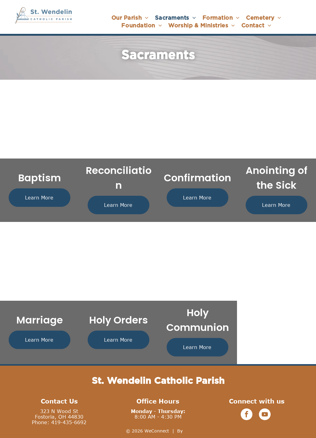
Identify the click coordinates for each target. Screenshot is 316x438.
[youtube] (265, 415)
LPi (187, 430)
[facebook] (246, 415)
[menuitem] (130, 18)
